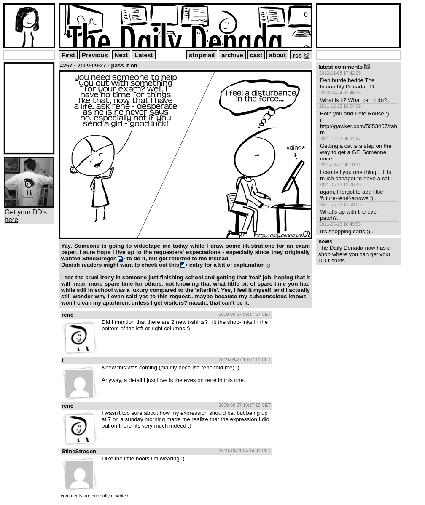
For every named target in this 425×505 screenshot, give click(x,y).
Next (121, 55)
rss (301, 55)
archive (232, 55)
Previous (95, 55)
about (277, 55)
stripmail (202, 55)
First (68, 55)
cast (256, 55)
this (174, 265)
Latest (143, 55)
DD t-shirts (331, 260)
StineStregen (99, 258)
